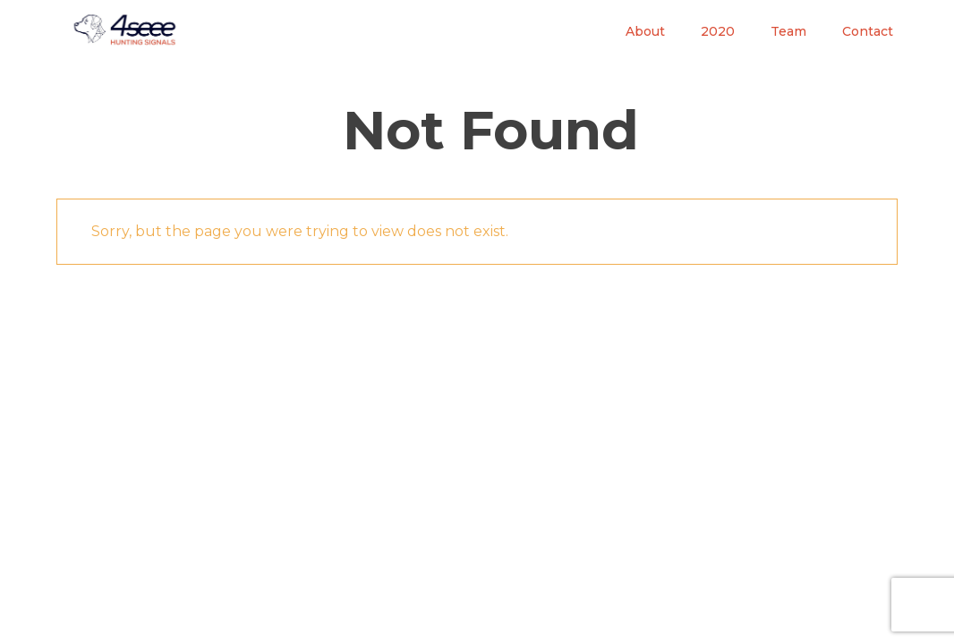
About (645, 31)
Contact (867, 31)
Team (788, 31)
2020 (718, 31)
